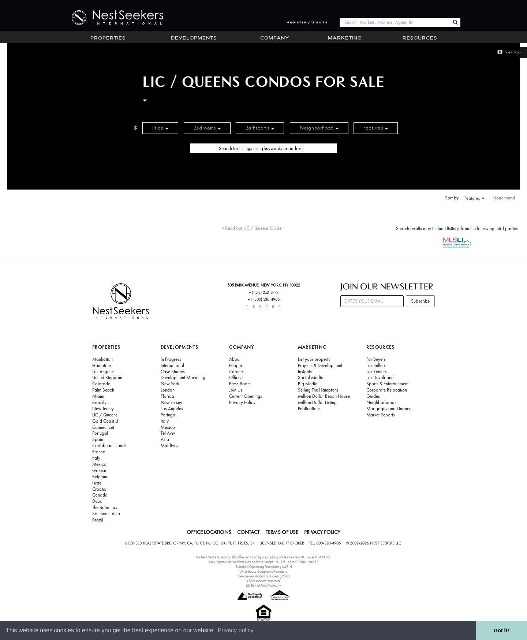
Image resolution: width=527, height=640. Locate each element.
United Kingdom (107, 378)
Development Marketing (183, 378)
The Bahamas (104, 507)
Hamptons (102, 365)
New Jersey (103, 409)
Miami (98, 396)
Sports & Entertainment (387, 384)
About (234, 359)
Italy (96, 458)
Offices (235, 378)
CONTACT (248, 532)
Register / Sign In (307, 22)
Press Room (240, 384)
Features (375, 128)
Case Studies (173, 372)
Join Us (235, 390)
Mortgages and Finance (388, 409)
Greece (99, 471)
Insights (305, 372)
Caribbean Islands (109, 446)
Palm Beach (103, 390)
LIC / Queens (104, 415)
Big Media (308, 384)
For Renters (376, 372)
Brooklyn (100, 402)
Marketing (345, 38)
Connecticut (103, 427)
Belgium (99, 477)
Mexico (99, 464)
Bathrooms (260, 128)
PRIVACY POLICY (322, 532)
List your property (314, 359)
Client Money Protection (263, 581)
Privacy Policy (242, 402)
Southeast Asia (106, 514)
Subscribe (420, 301)
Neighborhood (319, 128)
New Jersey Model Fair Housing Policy (264, 576)
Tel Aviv (168, 433)
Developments (194, 38)
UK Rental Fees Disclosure (263, 585)
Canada (100, 495)
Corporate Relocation (386, 390)
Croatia (99, 489)
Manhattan (102, 359)
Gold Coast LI (105, 421)
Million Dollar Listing (317, 402)
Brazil (97, 520)
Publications (309, 409)
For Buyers (376, 359)
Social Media (311, 378)
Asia (165, 439)
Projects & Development (320, 365)
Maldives (169, 446)
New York (170, 384)
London (168, 390)
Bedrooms (207, 128)
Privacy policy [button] (236, 630)
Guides (373, 396)
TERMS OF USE (282, 532)
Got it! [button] (501, 630)
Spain (97, 439)
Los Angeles (103, 372)
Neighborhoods (381, 402)
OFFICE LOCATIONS (209, 532)
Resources (420, 38)
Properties (108, 38)
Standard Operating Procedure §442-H (264, 566)
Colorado (101, 384)
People (235, 365)
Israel (97, 483)
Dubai (98, 501)
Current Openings (245, 396)
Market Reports (380, 415)
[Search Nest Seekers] (455, 22)
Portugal (100, 433)
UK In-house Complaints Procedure (263, 571)
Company (274, 38)
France (98, 452)
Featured (474, 198)
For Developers (380, 378)
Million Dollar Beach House (324, 396)
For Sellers (376, 365)
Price (160, 128)
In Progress (171, 359)
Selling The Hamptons (318, 390)
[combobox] (395, 22)
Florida (167, 396)
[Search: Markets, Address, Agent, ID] (395, 22)
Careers (236, 372)
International (172, 365)
